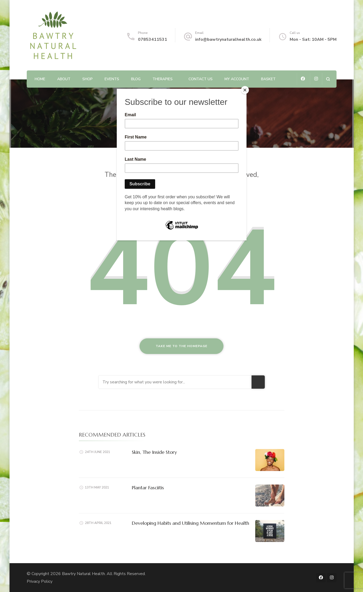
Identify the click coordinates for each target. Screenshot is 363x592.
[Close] (245, 90)
